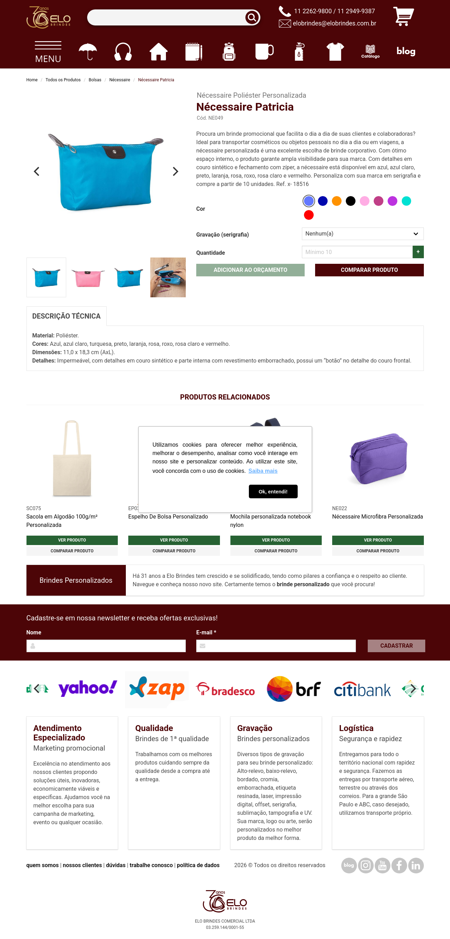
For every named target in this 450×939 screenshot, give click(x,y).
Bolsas (95, 79)
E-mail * (206, 632)
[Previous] (37, 171)
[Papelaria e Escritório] (193, 51)
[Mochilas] (229, 51)
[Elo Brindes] (48, 17)
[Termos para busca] (173, 17)
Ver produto (72, 540)
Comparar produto (369, 270)
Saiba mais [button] (263, 471)
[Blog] (406, 51)
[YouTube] (382, 865)
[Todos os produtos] (48, 51)
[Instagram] (366, 865)
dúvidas (115, 865)
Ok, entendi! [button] (273, 491)
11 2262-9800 (313, 11)
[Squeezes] (300, 51)
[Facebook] (399, 865)
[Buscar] (254, 17)
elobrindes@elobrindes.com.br (334, 23)
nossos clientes (82, 865)
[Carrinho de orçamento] (403, 17)
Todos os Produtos (63, 79)
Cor (200, 209)
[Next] (174, 171)
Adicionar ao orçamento (250, 270)
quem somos (42, 865)
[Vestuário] (335, 51)
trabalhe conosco (151, 865)
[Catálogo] (370, 51)
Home (32, 79)
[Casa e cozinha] (158, 51)
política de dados (198, 865)
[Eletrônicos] (122, 51)
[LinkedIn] (416, 865)
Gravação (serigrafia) (222, 234)
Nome (33, 632)
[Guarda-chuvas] (87, 51)
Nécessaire (119, 79)
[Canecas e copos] (264, 51)
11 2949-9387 (356, 11)
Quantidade (210, 252)
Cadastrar (396, 645)
